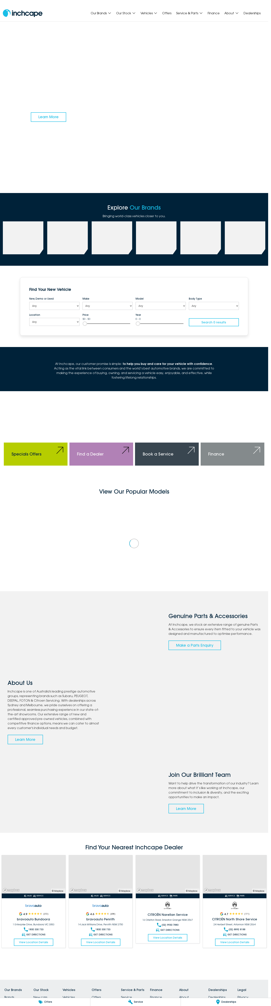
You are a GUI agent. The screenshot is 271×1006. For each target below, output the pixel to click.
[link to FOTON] (156, 237)
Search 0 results (213, 322)
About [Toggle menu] (231, 13)
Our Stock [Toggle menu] (126, 13)
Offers (166, 13)
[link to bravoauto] (200, 237)
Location (34, 314)
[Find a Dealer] (101, 434)
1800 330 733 (33, 929)
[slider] (85, 323)
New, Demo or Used (41, 298)
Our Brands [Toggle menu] (101, 13)
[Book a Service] (167, 434)
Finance (214, 13)
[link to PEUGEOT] (67, 237)
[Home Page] (22, 13)
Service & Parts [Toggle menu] (189, 13)
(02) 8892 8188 (234, 929)
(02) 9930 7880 (167, 925)
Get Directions (33, 935)
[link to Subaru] (23, 237)
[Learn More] (48, 117)
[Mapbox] (12, 890)
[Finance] (232, 434)
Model (140, 298)
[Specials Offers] (36, 434)
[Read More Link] (33, 874)
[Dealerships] (226, 1002)
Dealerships (252, 13)
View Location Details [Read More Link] (33, 942)
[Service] (135, 1002)
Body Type (195, 298)
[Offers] (45, 1002)
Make (86, 298)
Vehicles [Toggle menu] (149, 13)
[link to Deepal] (112, 237)
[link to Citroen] (245, 237)
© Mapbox (57, 891)
